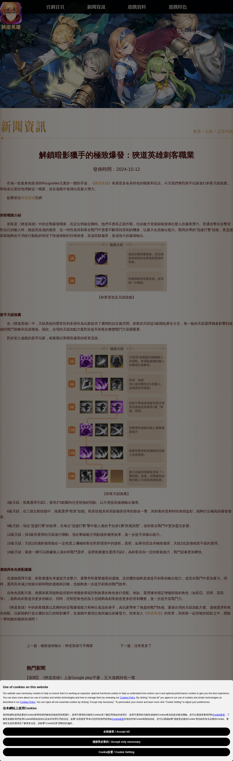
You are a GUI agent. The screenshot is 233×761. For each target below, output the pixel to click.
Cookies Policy (127, 697)
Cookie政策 (219, 714)
